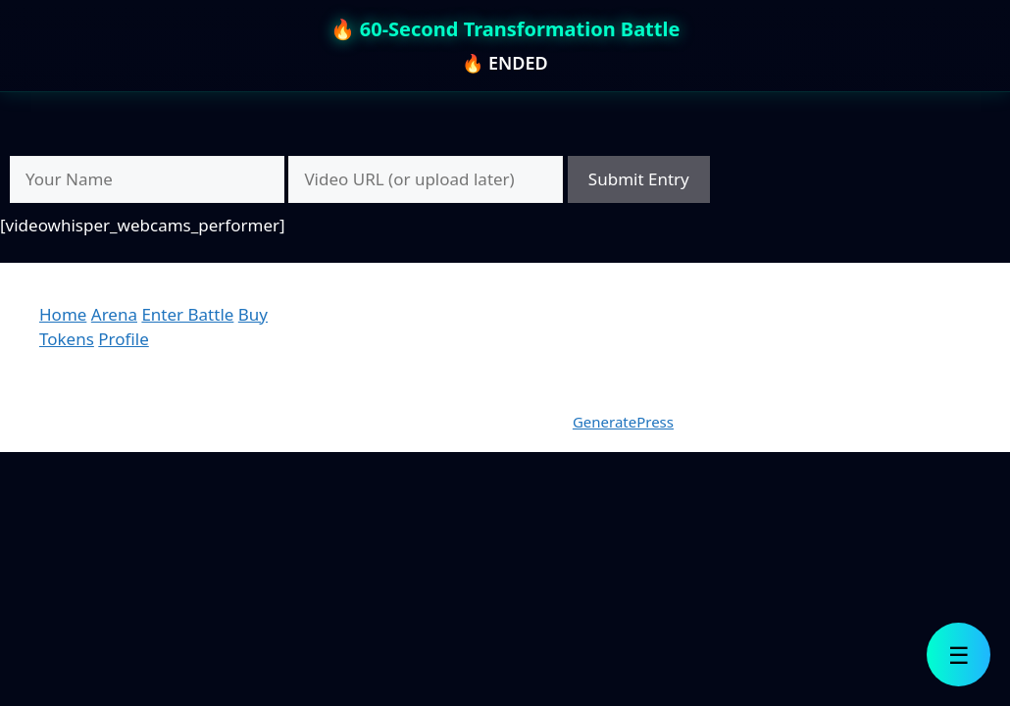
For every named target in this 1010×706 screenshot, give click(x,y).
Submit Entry (638, 179)
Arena (114, 314)
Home (62, 314)
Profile (123, 339)
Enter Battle (187, 314)
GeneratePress (623, 421)
